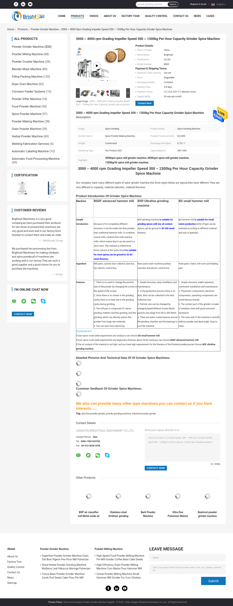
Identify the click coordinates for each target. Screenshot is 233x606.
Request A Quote (198, 4)
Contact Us (180, 16)
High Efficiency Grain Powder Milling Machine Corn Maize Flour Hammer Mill (119, 566)
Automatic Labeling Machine (30, 151)
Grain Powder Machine (26, 129)
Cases (210, 16)
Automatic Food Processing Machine (36, 158)
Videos (94, 16)
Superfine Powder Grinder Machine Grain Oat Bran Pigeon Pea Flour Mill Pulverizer (65, 557)
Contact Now (144, 103)
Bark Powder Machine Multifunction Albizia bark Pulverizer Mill (148, 514)
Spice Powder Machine (26, 114)
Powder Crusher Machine (28, 61)
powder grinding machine (118, 413)
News (197, 16)
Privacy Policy (55, 602)
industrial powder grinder (144, 413)
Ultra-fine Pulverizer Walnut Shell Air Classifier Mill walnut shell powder (177, 514)
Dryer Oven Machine (25, 84)
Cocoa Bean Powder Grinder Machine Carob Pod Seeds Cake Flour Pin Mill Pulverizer (63, 576)
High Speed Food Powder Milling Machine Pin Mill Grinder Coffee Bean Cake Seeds (120, 557)
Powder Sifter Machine (26, 99)
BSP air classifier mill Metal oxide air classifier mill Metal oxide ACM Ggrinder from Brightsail (89, 514)
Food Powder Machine (26, 106)
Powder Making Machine (28, 121)
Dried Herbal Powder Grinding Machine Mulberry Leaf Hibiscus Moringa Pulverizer (66, 566)
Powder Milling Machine (27, 54)
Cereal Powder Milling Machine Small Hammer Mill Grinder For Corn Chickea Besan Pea (118, 576)
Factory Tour (130, 16)
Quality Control (156, 16)
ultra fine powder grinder (93, 413)
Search (172, 4)
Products (77, 16)
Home (62, 16)
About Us (110, 16)
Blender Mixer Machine (27, 69)
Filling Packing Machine (27, 76)
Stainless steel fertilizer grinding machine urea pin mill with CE (118, 514)
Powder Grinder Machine (45, 29)
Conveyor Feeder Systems (28, 91)
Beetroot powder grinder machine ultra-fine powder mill (207, 514)
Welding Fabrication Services (30, 144)
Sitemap (12, 582)
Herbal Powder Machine (27, 136)
